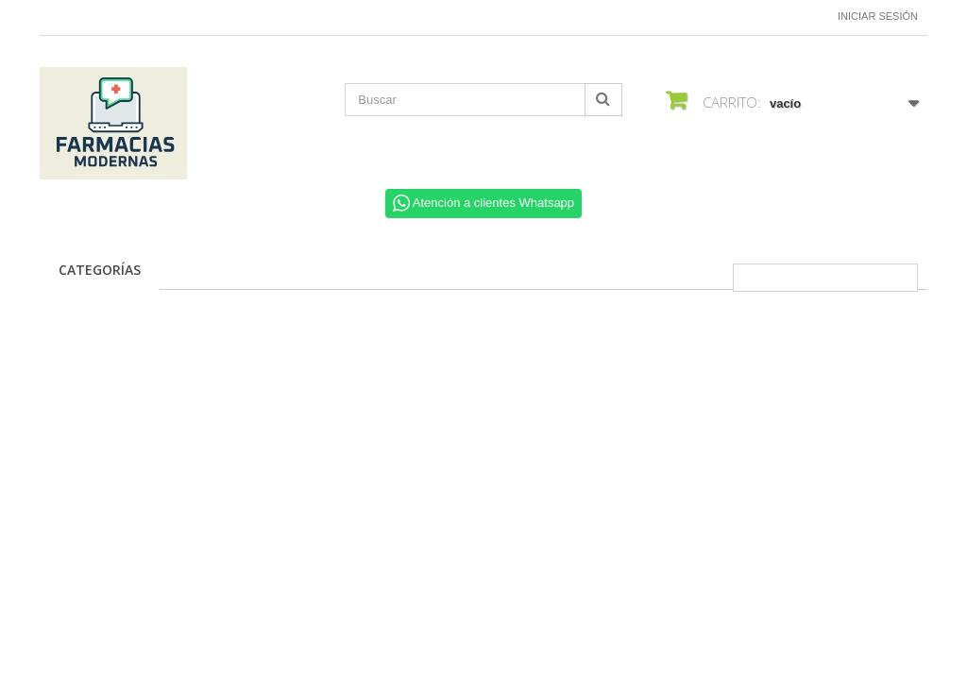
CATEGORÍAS (100, 270)
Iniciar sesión (878, 16)
